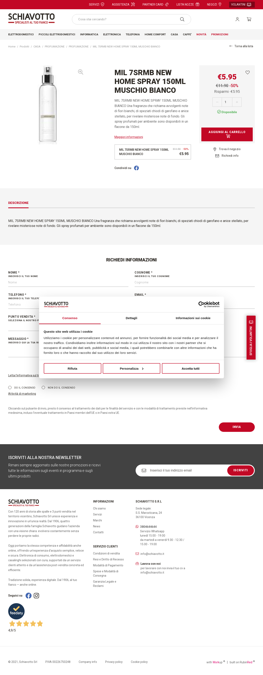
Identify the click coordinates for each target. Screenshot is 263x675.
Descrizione (18, 203)
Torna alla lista (241, 46)
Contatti (98, 532)
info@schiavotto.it (152, 553)
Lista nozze (187, 4)
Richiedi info (227, 155)
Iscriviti (240, 470)
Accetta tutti (191, 368)
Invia (237, 427)
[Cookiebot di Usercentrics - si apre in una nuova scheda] (201, 304)
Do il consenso (22, 387)
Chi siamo (99, 508)
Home (11, 46)
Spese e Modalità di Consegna (105, 573)
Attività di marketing (22, 393)
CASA (36, 46)
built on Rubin (242, 662)
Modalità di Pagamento (108, 565)
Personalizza (131, 368)
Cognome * (195, 274)
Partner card (156, 4)
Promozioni (219, 34)
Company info (88, 662)
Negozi (214, 4)
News (96, 526)
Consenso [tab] (69, 318)
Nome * (68, 274)
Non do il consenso (58, 387)
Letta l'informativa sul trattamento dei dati (35, 375)
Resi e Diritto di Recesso (108, 559)
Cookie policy (139, 662)
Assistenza (123, 4)
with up (215, 662)
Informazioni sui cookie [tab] (193, 318)
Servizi (96, 4)
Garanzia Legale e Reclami (104, 584)
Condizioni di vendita (106, 553)
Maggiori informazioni (128, 137)
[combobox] (131, 19)
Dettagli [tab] (131, 318)
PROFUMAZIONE (55, 46)
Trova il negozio (227, 149)
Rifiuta (72, 368)
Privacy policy (114, 662)
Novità (201, 34)
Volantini (241, 4)
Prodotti (24, 46)
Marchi (97, 520)
